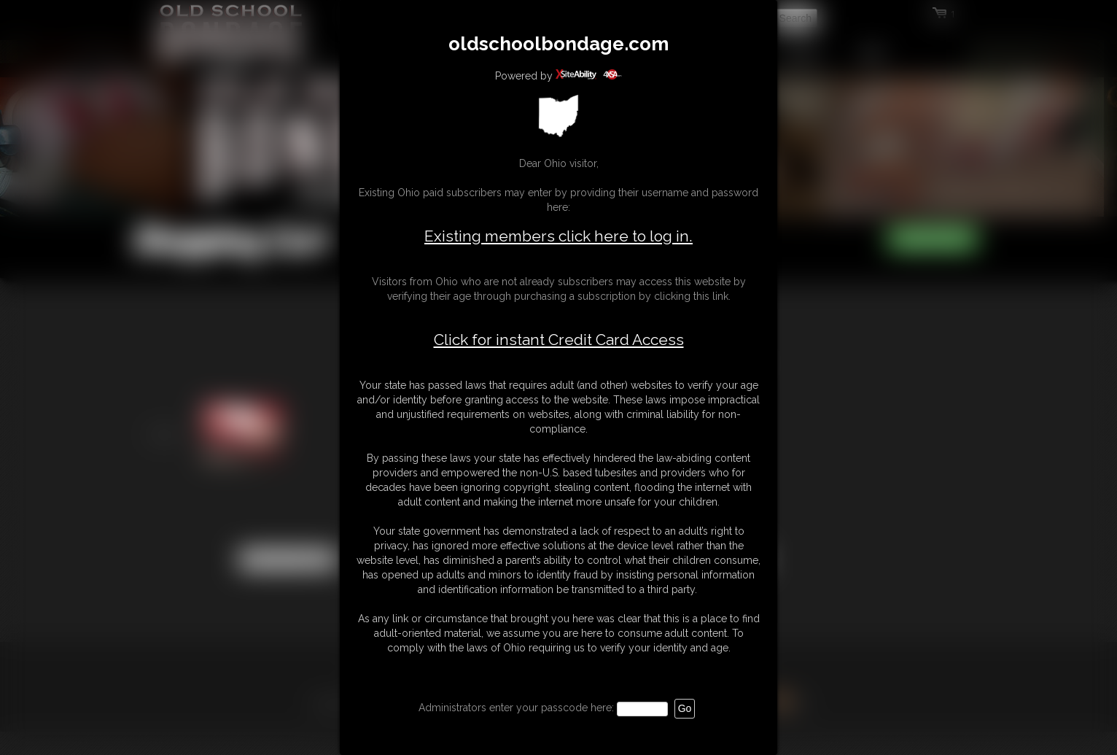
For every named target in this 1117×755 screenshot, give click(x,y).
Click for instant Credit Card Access (559, 340)
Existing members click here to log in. (558, 236)
